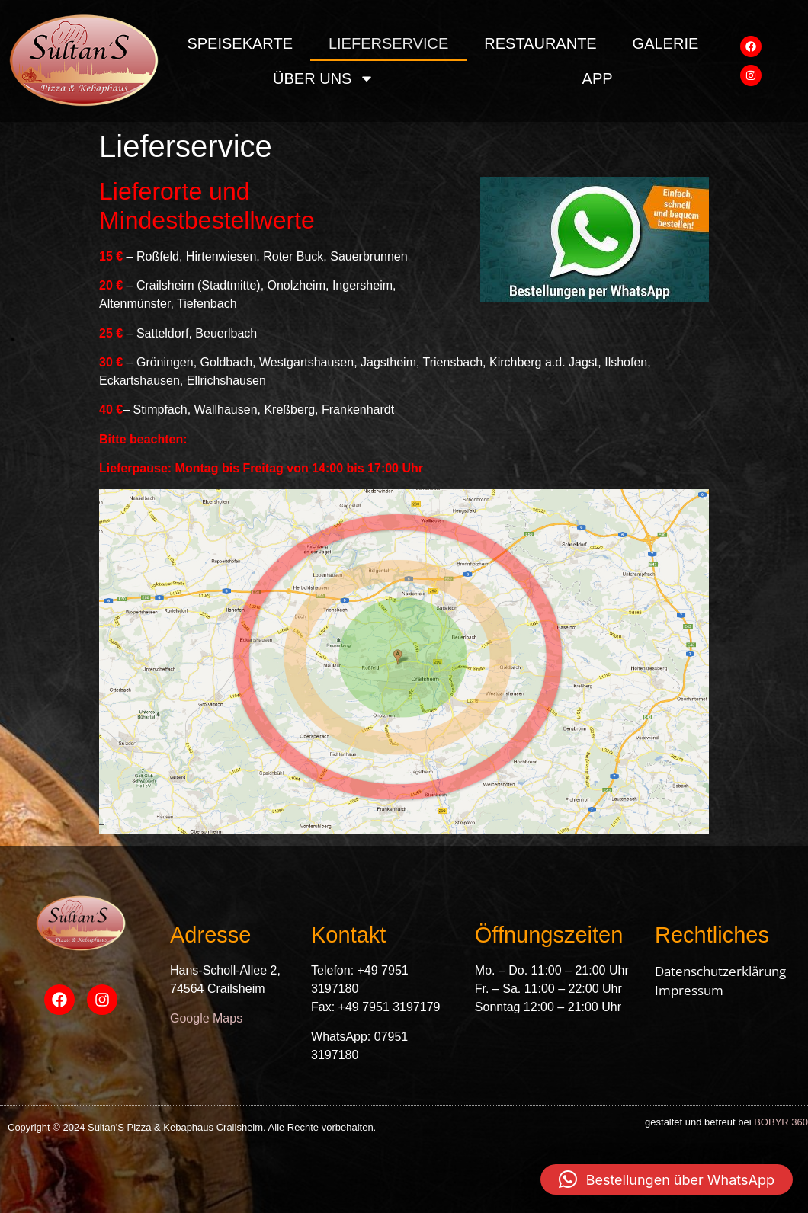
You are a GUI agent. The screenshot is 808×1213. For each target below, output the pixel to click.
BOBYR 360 (781, 1122)
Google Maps (206, 1018)
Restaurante (540, 43)
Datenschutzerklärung (720, 971)
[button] (666, 1179)
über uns (323, 78)
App (597, 78)
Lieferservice (388, 43)
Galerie (666, 43)
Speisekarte (240, 43)
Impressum (689, 990)
